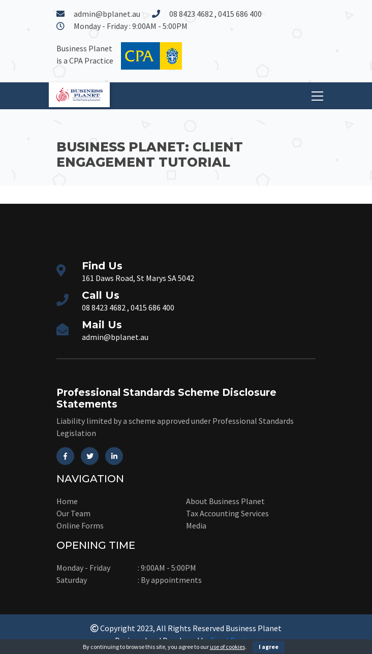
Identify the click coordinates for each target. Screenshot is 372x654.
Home (67, 501)
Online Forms (80, 525)
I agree (268, 646)
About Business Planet (225, 501)
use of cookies (227, 646)
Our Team (73, 513)
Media (196, 525)
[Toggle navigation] (317, 96)
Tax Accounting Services (227, 513)
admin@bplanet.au (107, 14)
